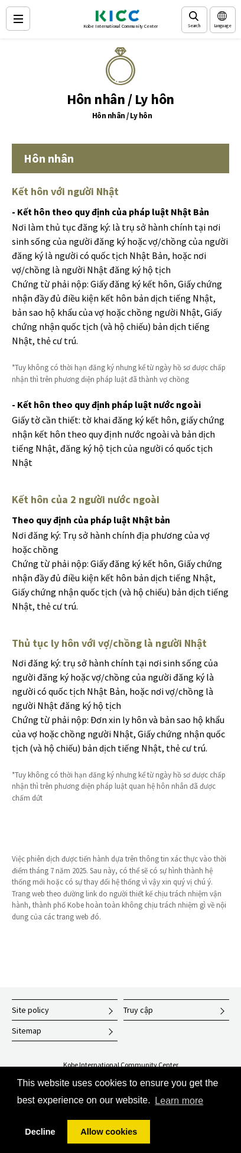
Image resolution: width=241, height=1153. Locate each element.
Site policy (30, 1010)
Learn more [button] (179, 1101)
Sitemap (26, 1030)
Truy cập (138, 1010)
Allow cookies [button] (108, 1131)
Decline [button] (40, 1131)
